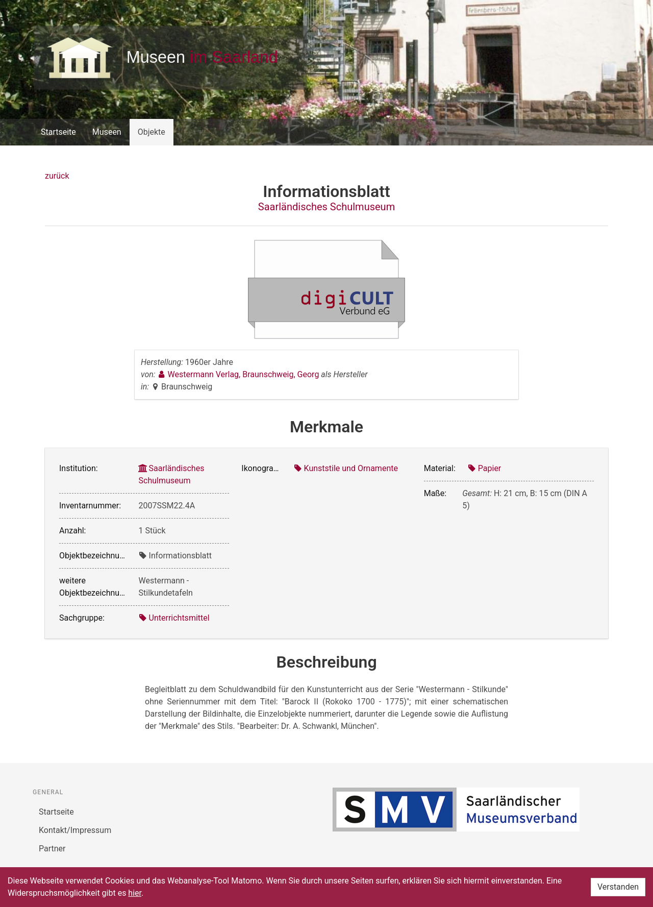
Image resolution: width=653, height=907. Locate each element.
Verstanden (618, 887)
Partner (52, 848)
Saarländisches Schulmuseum (326, 207)
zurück (57, 176)
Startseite (58, 132)
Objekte (151, 132)
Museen (106, 132)
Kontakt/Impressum (75, 830)
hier (134, 893)
